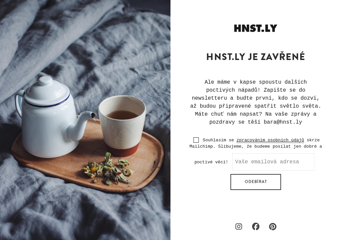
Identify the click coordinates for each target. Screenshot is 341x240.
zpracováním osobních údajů (270, 140)
